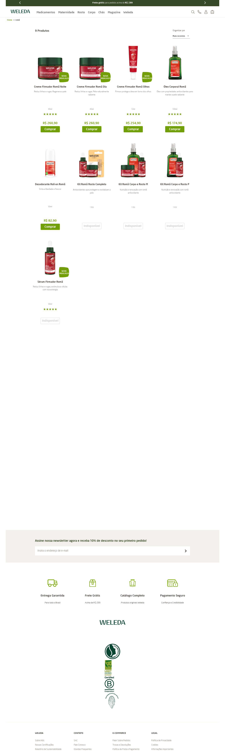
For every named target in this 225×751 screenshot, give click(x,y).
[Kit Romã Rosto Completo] (92, 185)
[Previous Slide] (20, 2)
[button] (193, 12)
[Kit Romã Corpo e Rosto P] (175, 185)
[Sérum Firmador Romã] (50, 281)
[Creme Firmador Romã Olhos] (133, 87)
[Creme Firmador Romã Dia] (92, 87)
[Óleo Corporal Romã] (175, 87)
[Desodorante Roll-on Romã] (50, 185)
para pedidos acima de (112, 2)
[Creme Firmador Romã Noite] (50, 87)
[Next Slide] (205, 2)
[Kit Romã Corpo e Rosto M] (133, 185)
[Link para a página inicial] (9, 20)
